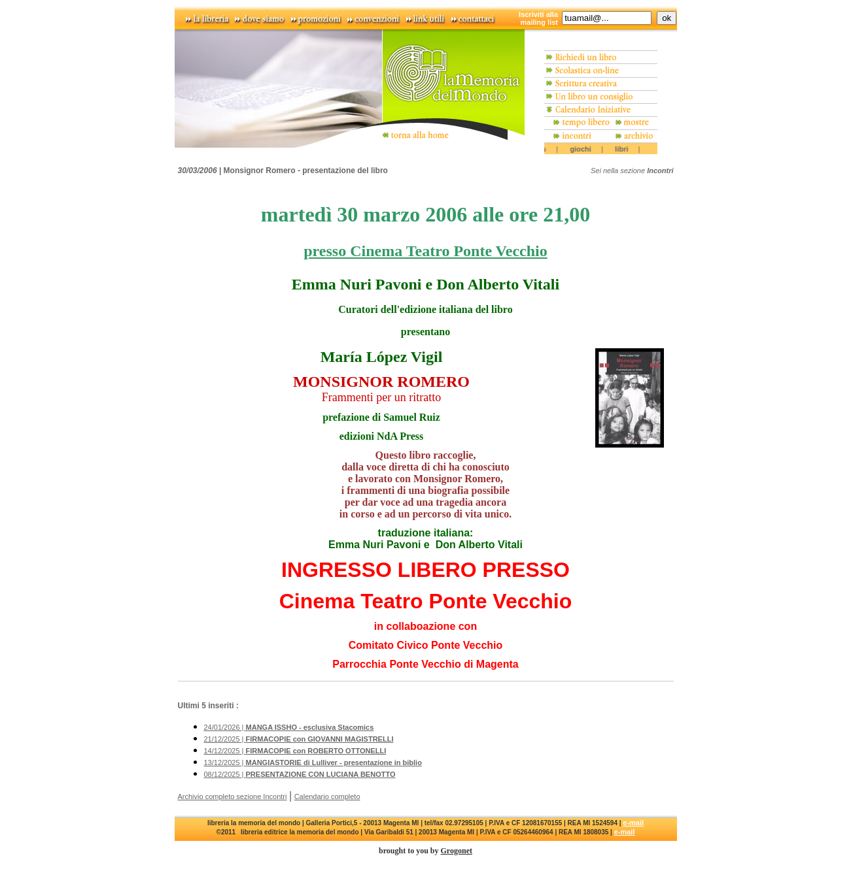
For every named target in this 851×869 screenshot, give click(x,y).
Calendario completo (327, 796)
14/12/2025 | (295, 751)
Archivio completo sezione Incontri (232, 796)
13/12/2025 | (313, 762)
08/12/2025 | (300, 774)
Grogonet (456, 850)
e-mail (633, 823)
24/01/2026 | (289, 727)
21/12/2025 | (299, 739)
